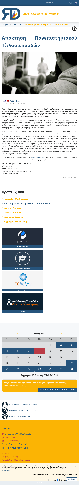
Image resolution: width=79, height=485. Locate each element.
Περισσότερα (6, 471)
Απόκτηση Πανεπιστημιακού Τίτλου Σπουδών (26, 203)
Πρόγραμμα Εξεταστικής (15, 221)
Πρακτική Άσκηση (11, 207)
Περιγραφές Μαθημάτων (15, 198)
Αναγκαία (53, 480)
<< (7, 333)
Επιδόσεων (62, 480)
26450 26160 (10, 437)
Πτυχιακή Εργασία (11, 212)
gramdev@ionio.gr (13, 440)
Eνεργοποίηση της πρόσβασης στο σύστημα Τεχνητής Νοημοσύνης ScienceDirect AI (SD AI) (35, 384)
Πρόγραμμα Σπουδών (13, 216)
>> (71, 333)
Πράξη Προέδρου (13, 101)
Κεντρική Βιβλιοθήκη (10, 456)
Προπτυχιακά (17, 24)
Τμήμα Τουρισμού (37, 157)
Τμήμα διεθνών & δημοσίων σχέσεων (16, 460)
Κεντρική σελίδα (8, 453)
